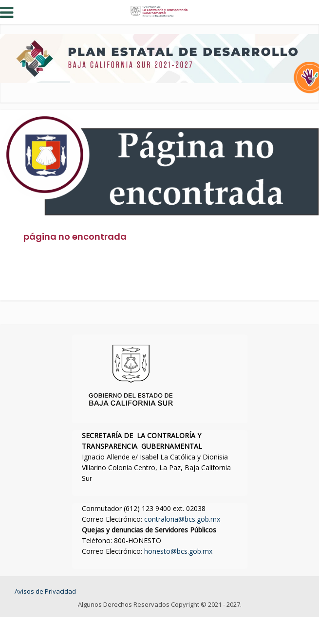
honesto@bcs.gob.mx (178, 551)
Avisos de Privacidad (45, 591)
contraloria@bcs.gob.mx (182, 519)
